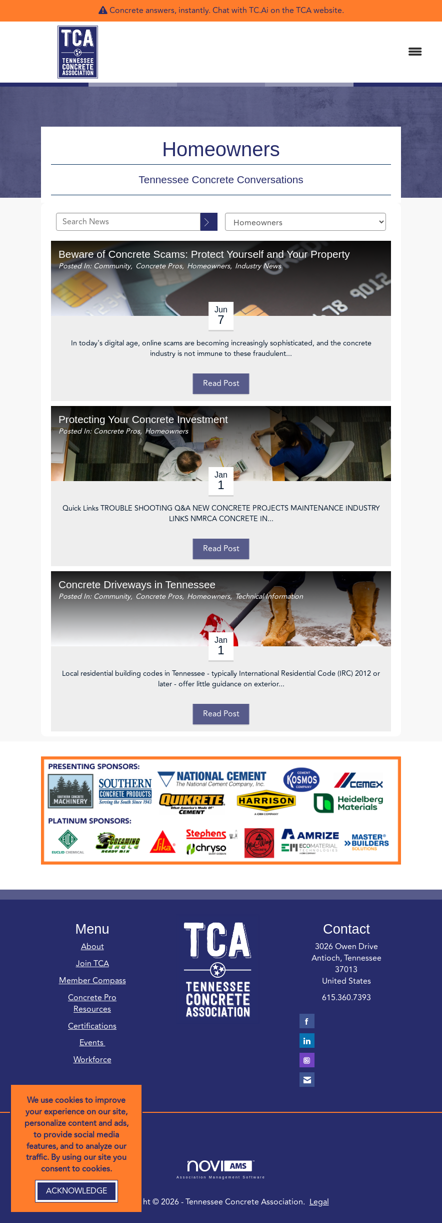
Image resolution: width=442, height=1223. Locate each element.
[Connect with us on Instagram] (307, 1060)
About (92, 947)
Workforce (93, 1060)
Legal (319, 1202)
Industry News (258, 266)
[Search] (209, 222)
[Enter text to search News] (128, 222)
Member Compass (92, 981)
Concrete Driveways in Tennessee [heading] (137, 584)
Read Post (221, 383)
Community (112, 266)
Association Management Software (221, 1169)
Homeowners (208, 266)
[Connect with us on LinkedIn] (307, 1040)
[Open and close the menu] (290, 52)
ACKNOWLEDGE (76, 1191)
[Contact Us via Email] (307, 1079)
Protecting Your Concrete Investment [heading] (143, 419)
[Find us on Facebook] (307, 1021)
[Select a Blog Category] (305, 222)
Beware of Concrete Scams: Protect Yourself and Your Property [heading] (204, 254)
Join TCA (92, 964)
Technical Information (269, 596)
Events (93, 1043)
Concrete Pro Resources (92, 1003)
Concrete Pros (159, 266)
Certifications (92, 1026)
